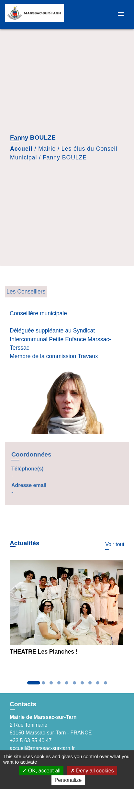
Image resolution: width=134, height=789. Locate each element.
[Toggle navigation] (121, 14)
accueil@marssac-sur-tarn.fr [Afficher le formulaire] (42, 748)
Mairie (47, 148)
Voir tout (114, 544)
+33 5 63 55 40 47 (30, 740)
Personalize (68, 780)
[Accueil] (34, 14)
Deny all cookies (92, 770)
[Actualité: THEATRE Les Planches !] (67, 610)
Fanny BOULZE (65, 157)
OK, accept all (41, 770)
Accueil (21, 148)
